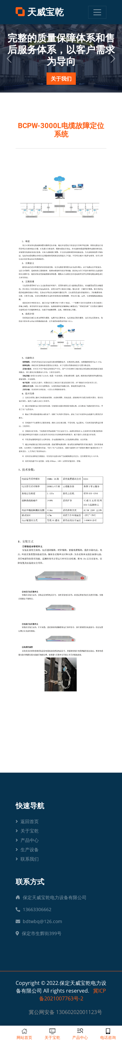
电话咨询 (108, 1034)
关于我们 (61, 78)
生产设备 (27, 849)
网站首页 (24, 1034)
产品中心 (27, 840)
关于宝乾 (27, 831)
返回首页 (27, 821)
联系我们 (27, 859)
